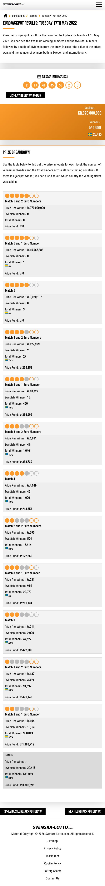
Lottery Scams (52, 871)
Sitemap (53, 841)
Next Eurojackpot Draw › (84, 811)
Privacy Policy (52, 848)
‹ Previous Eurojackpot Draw (23, 811)
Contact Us (52, 878)
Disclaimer (52, 856)
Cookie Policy (52, 863)
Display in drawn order (25, 95)
